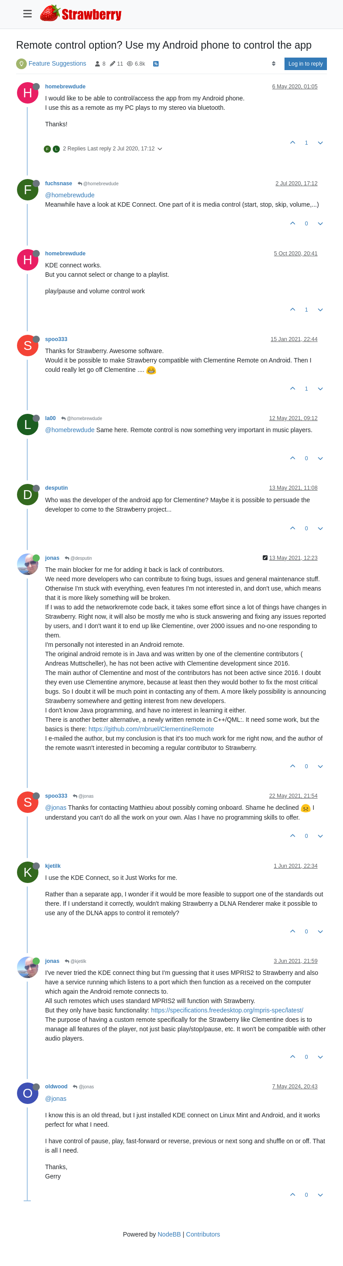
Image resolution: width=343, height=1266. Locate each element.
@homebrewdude (98, 183)
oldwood (56, 1086)
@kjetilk (75, 961)
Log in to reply (306, 64)
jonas (52, 558)
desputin (56, 488)
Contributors (203, 1234)
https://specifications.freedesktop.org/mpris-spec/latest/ (227, 1010)
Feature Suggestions (57, 63)
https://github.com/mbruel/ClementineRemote (151, 729)
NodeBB (169, 1234)
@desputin (78, 558)
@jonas (83, 796)
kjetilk (53, 866)
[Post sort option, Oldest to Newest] (273, 64)
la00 (50, 418)
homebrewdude (65, 86)
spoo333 (56, 339)
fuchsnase (58, 183)
